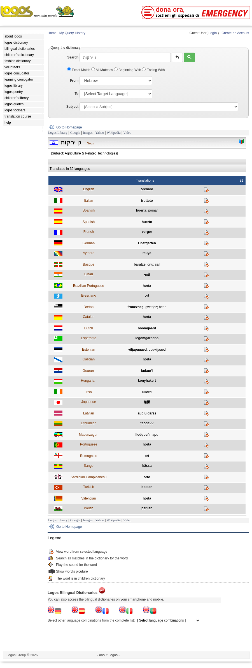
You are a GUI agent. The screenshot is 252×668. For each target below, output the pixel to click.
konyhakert (147, 381)
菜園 (147, 402)
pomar (153, 210)
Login (213, 33)
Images (88, 133)
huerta (141, 210)
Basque (88, 264)
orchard (147, 189)
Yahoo (99, 133)
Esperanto (88, 338)
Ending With (153, 70)
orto (147, 477)
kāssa (146, 466)
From (74, 81)
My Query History (72, 33)
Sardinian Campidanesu (88, 477)
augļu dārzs (146, 413)
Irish (88, 392)
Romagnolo (88, 456)
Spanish (89, 210)
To (76, 94)
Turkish (88, 487)
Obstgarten (147, 243)
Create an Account (235, 33)
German (89, 243)
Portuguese (88, 444)
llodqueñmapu (147, 435)
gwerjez (151, 307)
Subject (72, 107)
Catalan (88, 317)
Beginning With (128, 70)
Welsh (88, 508)
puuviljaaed (157, 349)
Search (72, 57)
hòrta (147, 498)
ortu (150, 264)
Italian (88, 201)
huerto (147, 222)
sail (157, 264)
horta (147, 286)
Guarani (89, 371)
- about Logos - (108, 655)
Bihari (88, 274)
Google (75, 133)
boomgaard (147, 328)
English (88, 189)
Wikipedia (114, 133)
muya (147, 253)
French (88, 232)
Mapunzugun (88, 435)
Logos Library (57, 133)
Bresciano (88, 295)
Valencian (88, 498)
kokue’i (147, 371)
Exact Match (79, 70)
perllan (146, 508)
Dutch (88, 328)
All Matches (102, 70)
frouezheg (135, 307)
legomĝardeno (146, 338)
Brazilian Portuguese (88, 286)
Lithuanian (88, 423)
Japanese (88, 402)
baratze (140, 264)
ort (147, 295)
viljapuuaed (137, 349)
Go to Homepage (69, 127)
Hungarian (88, 381)
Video (127, 133)
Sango (89, 466)
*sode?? (146, 423)
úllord (146, 392)
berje (162, 307)
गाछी (147, 275)
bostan (146, 487)
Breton (89, 307)
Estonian (88, 349)
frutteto (147, 201)
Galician (89, 359)
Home (52, 33)
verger (147, 232)
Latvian (88, 413)
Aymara (88, 253)
